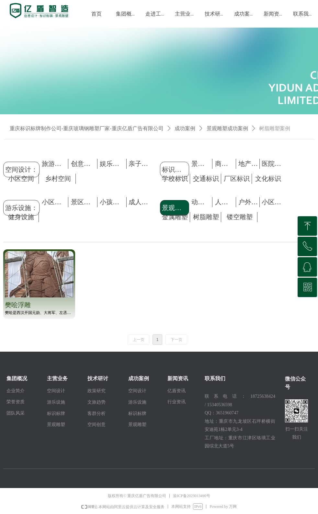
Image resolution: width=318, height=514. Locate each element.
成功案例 (185, 128)
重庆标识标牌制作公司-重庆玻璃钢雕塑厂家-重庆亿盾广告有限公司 (87, 128)
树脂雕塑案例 (274, 128)
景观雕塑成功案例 (227, 128)
